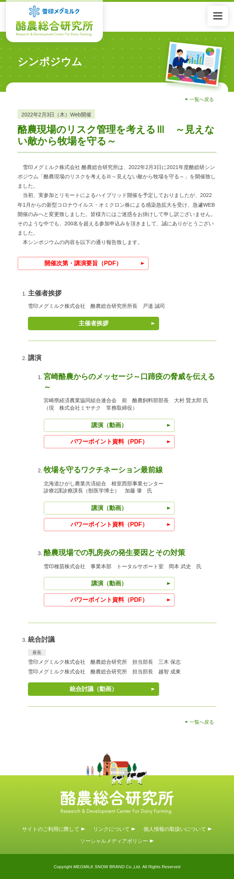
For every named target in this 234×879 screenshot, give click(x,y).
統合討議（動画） (93, 689)
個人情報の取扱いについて (174, 829)
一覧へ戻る (202, 99)
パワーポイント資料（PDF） (109, 441)
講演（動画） (109, 425)
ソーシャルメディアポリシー (114, 841)
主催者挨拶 (93, 323)
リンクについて (111, 829)
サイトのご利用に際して (50, 829)
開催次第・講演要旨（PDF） (83, 263)
